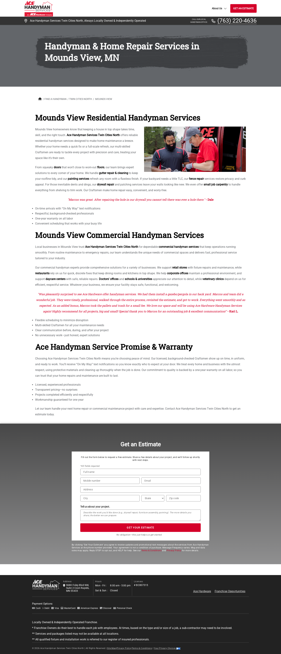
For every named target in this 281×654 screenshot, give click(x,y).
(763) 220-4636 (237, 21)
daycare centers (55, 279)
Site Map (111, 648)
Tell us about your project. (95, 506)
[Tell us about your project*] (140, 515)
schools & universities (138, 279)
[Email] (171, 480)
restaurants (42, 273)
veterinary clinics (213, 279)
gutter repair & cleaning (113, 173)
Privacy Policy (174, 550)
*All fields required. (90, 466)
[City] (110, 498)
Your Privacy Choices (167, 648)
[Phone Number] (110, 480)
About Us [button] (219, 8)
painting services (78, 178)
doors (57, 167)
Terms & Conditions (151, 550)
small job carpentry (216, 184)
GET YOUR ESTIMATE (140, 527)
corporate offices (177, 273)
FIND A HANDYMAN (55, 99)
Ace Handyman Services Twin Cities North (93, 135)
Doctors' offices (108, 279)
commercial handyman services (179, 246)
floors (100, 167)
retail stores (179, 267)
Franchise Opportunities (230, 591)
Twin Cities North (80, 99)
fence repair (196, 178)
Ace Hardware (202, 591)
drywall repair (105, 184)
